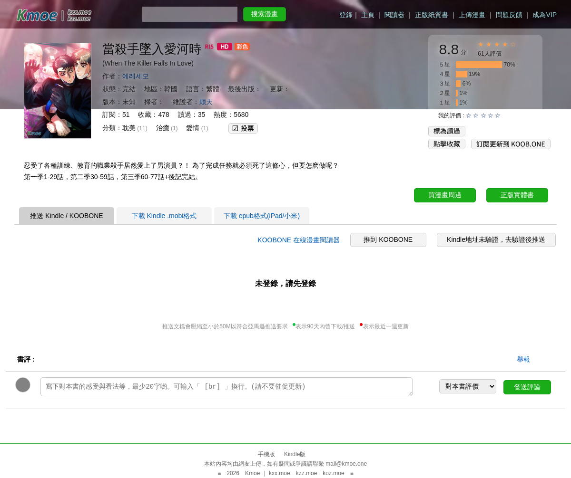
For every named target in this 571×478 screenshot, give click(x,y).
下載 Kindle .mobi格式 (164, 216)
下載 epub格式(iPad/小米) (262, 216)
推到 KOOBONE (388, 239)
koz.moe (333, 473)
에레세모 (135, 76)
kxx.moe (279, 473)
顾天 (206, 101)
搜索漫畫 (264, 14)
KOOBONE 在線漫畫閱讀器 (298, 240)
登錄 (346, 15)
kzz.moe (306, 473)
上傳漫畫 (472, 15)
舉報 (523, 359)
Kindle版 (294, 454)
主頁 (367, 15)
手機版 (266, 454)
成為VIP (544, 15)
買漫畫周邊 (445, 195)
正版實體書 (517, 195)
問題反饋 (509, 15)
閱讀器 (394, 15)
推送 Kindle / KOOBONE (66, 216)
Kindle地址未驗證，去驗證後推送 (496, 239)
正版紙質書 (431, 15)
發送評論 (527, 387)
